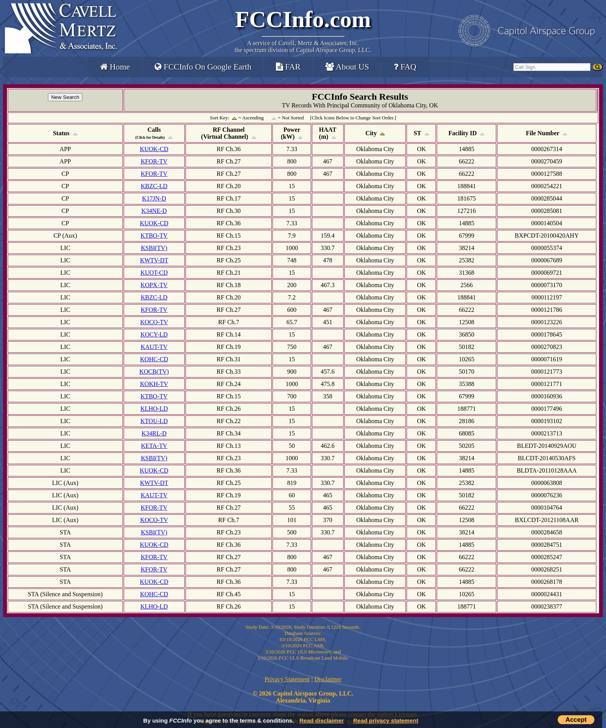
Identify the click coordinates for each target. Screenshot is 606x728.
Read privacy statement (385, 720)
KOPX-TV (154, 285)
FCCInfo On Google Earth (203, 66)
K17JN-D (154, 198)
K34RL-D (154, 433)
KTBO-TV (154, 235)
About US (347, 66)
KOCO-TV (154, 322)
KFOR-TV (154, 161)
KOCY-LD (154, 334)
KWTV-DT (154, 260)
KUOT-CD (154, 272)
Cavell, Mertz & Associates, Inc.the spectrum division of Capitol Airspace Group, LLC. (303, 46)
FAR (288, 66)
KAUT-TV (154, 347)
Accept (576, 719)
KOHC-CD (154, 359)
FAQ (405, 66)
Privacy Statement (287, 679)
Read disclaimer (322, 720)
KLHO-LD (154, 408)
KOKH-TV (154, 384)
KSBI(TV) (154, 248)
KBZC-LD (154, 186)
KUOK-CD (154, 149)
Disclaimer (327, 679)
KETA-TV (154, 445)
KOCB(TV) (154, 371)
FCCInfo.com (303, 19)
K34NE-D (154, 211)
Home (115, 66)
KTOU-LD (154, 421)
